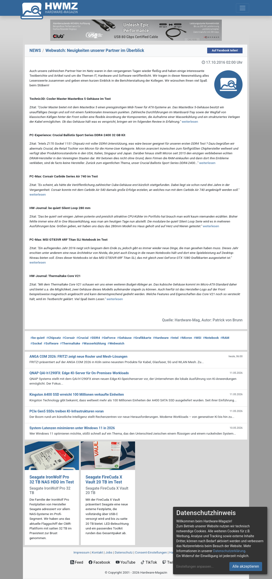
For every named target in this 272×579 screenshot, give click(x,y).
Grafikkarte (142, 338)
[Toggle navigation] (242, 8)
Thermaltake (70, 343)
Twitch (170, 562)
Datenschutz (124, 552)
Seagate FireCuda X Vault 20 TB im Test (104, 479)
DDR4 (95, 338)
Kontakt (97, 552)
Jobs (108, 552)
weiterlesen (190, 121)
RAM (224, 338)
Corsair (68, 338)
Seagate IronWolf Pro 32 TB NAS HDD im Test (51, 479)
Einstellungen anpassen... (195, 566)
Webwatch (115, 343)
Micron (186, 338)
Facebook (99, 562)
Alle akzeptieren (245, 566)
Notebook (211, 338)
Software (51, 343)
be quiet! (37, 338)
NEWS (35, 50)
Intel (174, 338)
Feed (76, 562)
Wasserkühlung (94, 343)
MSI (197, 338)
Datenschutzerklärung (229, 551)
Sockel (36, 343)
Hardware (161, 338)
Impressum (82, 552)
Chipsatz (53, 338)
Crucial (82, 338)
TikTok (149, 562)
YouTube (125, 562)
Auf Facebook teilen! (225, 50)
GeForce (108, 338)
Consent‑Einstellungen (151, 552)
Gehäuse (124, 338)
